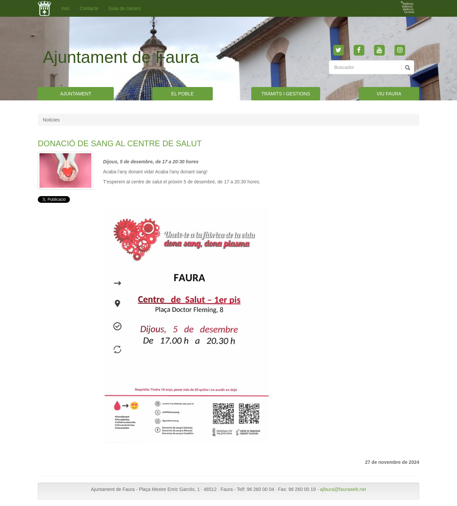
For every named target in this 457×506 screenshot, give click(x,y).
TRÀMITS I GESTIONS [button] (285, 93)
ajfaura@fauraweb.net (343, 489)
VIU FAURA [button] (389, 93)
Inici (65, 8)
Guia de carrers (124, 8)
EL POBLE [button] (182, 93)
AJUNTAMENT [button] (75, 93)
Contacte (89, 8)
